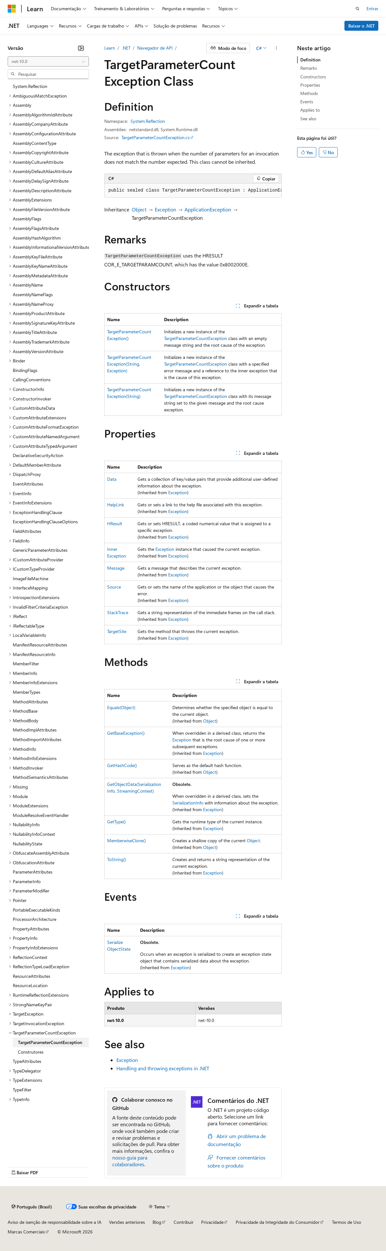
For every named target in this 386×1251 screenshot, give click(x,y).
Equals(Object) (121, 707)
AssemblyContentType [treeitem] (34, 143)
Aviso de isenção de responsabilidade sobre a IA (54, 1222)
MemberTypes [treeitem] (26, 692)
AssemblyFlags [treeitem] (27, 219)
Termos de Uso (346, 1222)
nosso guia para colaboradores (129, 1161)
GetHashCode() (122, 765)
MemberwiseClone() (126, 840)
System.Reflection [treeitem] (30, 86)
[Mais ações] (276, 48)
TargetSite (116, 631)
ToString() (116, 859)
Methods (309, 93)
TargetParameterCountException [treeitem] (50, 1042)
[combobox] (48, 61)
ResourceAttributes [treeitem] (31, 976)
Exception (165, 209)
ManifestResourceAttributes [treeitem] (40, 645)
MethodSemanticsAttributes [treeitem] (40, 777)
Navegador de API (155, 48)
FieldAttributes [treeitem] (27, 531)
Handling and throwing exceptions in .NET (162, 1068)
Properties (310, 85)
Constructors (313, 77)
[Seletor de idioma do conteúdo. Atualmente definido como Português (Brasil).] (32, 1207)
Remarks (308, 68)
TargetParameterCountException (195, 338)
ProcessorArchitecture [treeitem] (34, 919)
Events (306, 102)
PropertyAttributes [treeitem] (31, 929)
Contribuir (183, 1222)
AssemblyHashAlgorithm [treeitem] (37, 238)
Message (115, 568)
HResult (114, 523)
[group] (193, 191)
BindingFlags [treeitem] (25, 370)
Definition (310, 60)
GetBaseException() (126, 733)
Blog (157, 1222)
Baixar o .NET (361, 26)
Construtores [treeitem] (30, 1052)
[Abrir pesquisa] (357, 8)
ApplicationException (208, 209)
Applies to (310, 110)
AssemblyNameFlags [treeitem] (33, 294)
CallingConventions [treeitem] (32, 379)
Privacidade (212, 1222)
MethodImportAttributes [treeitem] (37, 739)
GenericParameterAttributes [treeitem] (40, 550)
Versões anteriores (127, 1222)
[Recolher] (81, 48)
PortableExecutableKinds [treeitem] (36, 910)
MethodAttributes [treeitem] (30, 702)
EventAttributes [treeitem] (28, 484)
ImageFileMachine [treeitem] (30, 578)
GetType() (116, 822)
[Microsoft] (12, 8)
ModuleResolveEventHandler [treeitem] (41, 815)
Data (111, 479)
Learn (109, 48)
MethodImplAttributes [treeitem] (35, 730)
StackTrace (117, 612)
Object (139, 209)
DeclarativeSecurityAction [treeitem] (38, 455)
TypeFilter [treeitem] (22, 1090)
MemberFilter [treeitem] (26, 664)
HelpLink (115, 505)
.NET (126, 48)
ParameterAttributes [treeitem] (32, 872)
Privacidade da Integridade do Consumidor (277, 1222)
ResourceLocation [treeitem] (30, 985)
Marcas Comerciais (26, 1232)
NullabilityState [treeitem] (27, 844)
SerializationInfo (187, 803)
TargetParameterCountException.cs (156, 137)
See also (308, 118)
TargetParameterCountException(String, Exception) (129, 364)
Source (114, 587)
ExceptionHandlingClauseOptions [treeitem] (45, 522)
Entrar (372, 8)
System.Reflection (147, 121)
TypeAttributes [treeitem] (27, 1061)
